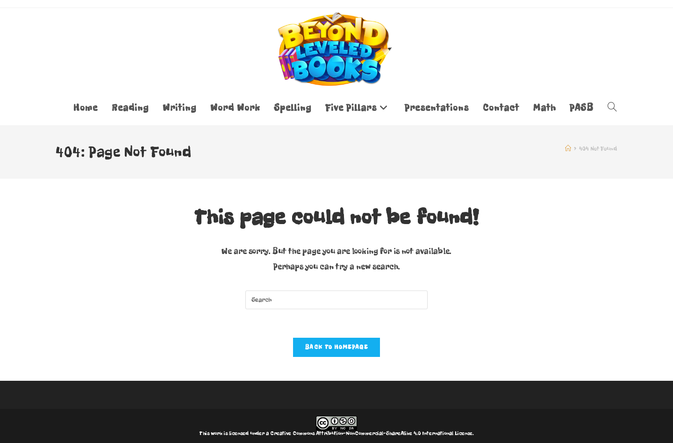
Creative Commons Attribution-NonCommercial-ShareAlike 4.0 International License (371, 433)
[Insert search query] (336, 299)
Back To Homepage (336, 347)
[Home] (568, 149)
